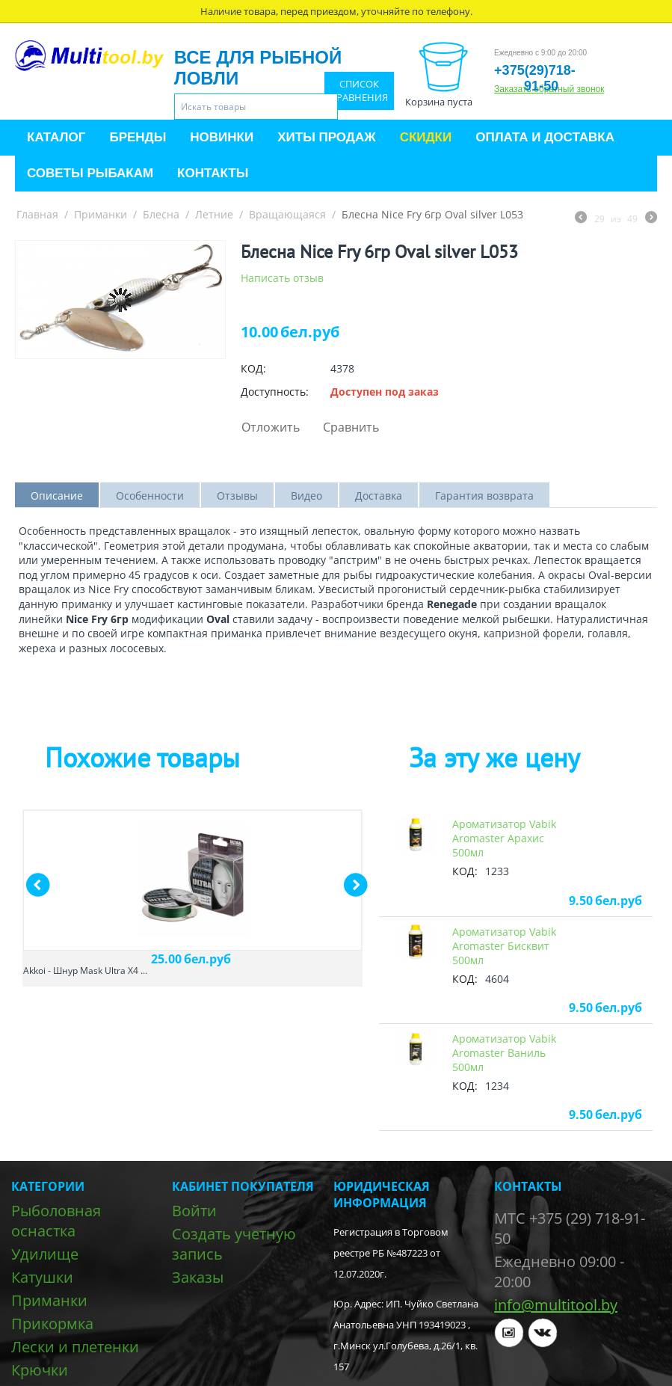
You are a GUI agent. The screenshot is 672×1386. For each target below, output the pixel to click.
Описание (57, 495)
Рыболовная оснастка (56, 1221)
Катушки (42, 1277)
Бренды (137, 137)
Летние (214, 214)
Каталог (56, 137)
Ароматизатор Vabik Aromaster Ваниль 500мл (504, 1052)
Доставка (378, 495)
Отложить (270, 427)
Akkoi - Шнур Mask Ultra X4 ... (85, 970)
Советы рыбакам (90, 173)
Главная (37, 214)
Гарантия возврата (484, 495)
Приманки (100, 214)
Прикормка (52, 1323)
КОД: (253, 368)
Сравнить (351, 427)
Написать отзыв (282, 278)
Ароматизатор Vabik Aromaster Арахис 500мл (504, 838)
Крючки (39, 1370)
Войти (194, 1211)
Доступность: (275, 391)
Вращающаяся (287, 214)
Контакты (212, 173)
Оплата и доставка (544, 137)
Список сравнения (359, 91)
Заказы (198, 1277)
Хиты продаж (326, 137)
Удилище (44, 1254)
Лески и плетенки (75, 1347)
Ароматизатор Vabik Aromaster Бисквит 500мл (504, 945)
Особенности (150, 495)
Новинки (221, 137)
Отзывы (237, 495)
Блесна (161, 214)
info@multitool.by (555, 1305)
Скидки (426, 137)
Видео (306, 495)
